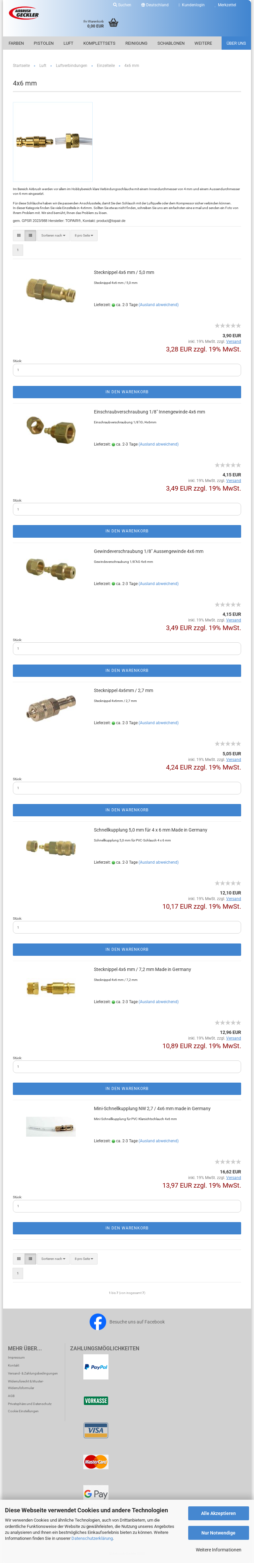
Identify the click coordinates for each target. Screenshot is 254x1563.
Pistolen (44, 43)
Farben (16, 43)
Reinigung (136, 43)
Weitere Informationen (218, 1549)
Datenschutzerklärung (92, 1538)
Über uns (236, 43)
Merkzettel (225, 5)
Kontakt (13, 1365)
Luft (68, 43)
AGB (11, 1396)
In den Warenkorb (127, 392)
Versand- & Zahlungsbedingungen (33, 1373)
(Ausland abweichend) (159, 304)
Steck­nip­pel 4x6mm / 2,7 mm (123, 690)
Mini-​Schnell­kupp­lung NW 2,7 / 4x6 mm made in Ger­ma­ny (152, 1108)
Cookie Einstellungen (23, 1411)
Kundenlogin (192, 5)
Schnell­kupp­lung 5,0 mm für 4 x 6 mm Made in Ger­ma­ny (150, 830)
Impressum (16, 1357)
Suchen (122, 5)
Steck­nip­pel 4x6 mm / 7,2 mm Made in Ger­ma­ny (142, 969)
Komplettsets (99, 43)
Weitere (203, 43)
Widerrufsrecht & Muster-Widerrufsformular (26, 1384)
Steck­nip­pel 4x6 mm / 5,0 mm (124, 272)
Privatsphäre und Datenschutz (30, 1404)
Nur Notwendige (218, 1533)
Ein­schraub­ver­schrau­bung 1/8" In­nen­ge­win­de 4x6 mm (149, 411)
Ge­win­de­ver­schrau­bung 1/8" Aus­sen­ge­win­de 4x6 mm (148, 551)
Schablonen (171, 43)
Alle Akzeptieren (218, 1513)
